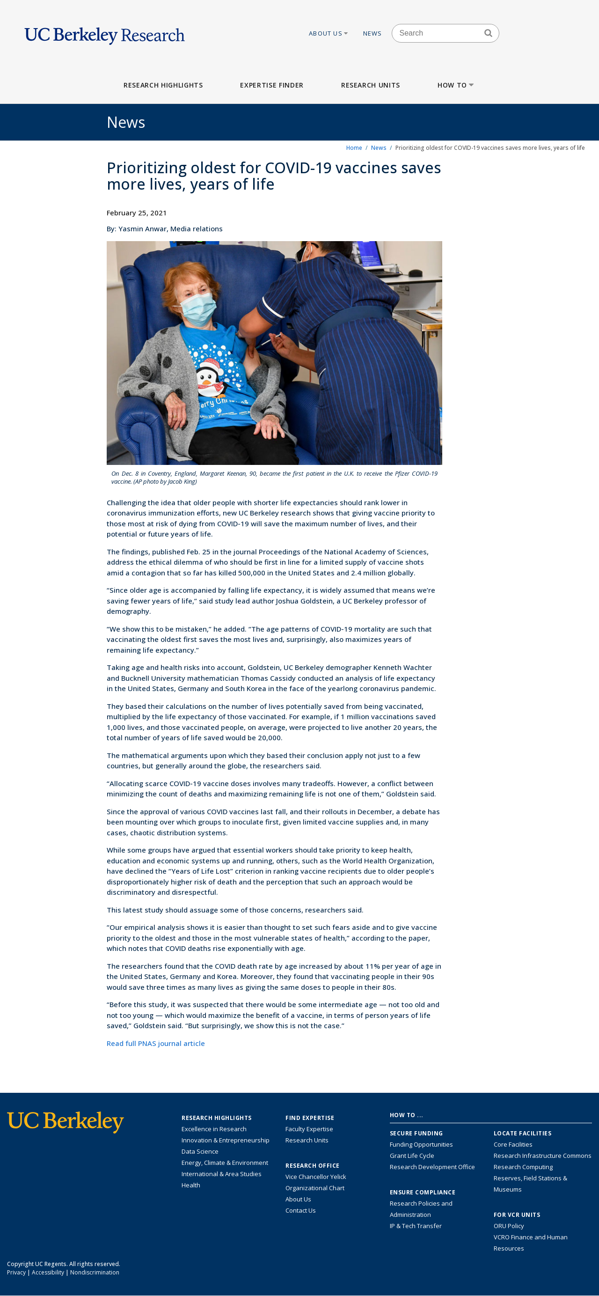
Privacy (16, 1272)
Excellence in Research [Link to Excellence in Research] (214, 1129)
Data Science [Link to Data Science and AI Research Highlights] (200, 1151)
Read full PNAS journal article (156, 1043)
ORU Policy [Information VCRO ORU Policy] (509, 1226)
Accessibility (48, 1272)
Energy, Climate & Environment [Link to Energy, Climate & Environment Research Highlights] (225, 1162)
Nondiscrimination (94, 1272)
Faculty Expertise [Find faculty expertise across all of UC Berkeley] (309, 1129)
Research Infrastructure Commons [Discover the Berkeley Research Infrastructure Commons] (543, 1155)
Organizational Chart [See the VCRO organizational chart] (314, 1188)
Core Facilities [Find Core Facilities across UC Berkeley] (513, 1144)
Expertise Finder (271, 85)
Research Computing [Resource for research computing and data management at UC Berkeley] (523, 1167)
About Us (329, 33)
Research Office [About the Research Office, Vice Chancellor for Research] (312, 1166)
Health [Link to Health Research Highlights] (191, 1185)
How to (456, 85)
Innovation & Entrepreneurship (226, 1140)
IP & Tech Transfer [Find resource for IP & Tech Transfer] (416, 1226)
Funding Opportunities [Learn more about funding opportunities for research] (421, 1144)
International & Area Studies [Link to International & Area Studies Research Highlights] (222, 1174)
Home (354, 148)
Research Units (370, 85)
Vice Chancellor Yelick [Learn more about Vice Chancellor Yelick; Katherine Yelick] (315, 1176)
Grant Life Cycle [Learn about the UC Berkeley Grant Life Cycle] (412, 1155)
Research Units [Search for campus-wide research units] (307, 1140)
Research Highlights (163, 85)
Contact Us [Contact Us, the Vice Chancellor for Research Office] (300, 1210)
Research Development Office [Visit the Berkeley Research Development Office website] (432, 1167)
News (372, 33)
